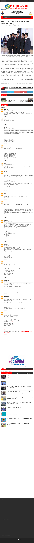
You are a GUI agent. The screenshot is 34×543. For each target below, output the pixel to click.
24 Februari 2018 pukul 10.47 (9, 164)
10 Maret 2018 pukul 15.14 (9, 245)
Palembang (22, 87)
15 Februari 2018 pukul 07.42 (9, 128)
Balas (5, 116)
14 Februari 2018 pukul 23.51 (9, 120)
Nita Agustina (6, 280)
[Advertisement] (8, 435)
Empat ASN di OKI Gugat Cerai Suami (14, 407)
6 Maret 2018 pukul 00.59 (9, 194)
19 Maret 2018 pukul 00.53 (9, 263)
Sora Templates (15, 541)
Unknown (6, 146)
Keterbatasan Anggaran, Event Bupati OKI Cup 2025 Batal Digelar (19, 418)
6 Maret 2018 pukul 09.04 (9, 203)
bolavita (6, 163)
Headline (6, 87)
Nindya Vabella (7, 119)
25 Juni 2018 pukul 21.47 (9, 281)
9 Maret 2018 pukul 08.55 (9, 221)
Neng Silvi (6, 109)
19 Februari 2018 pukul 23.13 (9, 147)
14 (18, 25)
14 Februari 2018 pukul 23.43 (9, 110)
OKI (18, 87)
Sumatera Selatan (29, 87)
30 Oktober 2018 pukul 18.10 (9, 314)
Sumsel (3, 89)
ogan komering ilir (12, 87)
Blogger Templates (22, 541)
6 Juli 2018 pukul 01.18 (8, 297)
